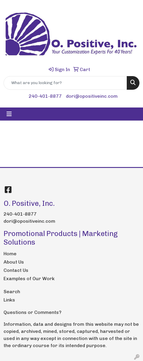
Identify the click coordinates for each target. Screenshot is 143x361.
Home (10, 253)
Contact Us (16, 270)
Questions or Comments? (32, 312)
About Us (14, 262)
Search (12, 291)
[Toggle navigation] (9, 114)
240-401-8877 (45, 96)
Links (9, 300)
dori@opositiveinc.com (92, 96)
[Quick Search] (65, 83)
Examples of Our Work (29, 278)
